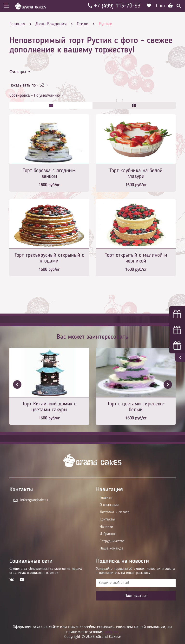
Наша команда (111, 548)
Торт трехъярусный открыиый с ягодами (49, 258)
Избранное (108, 534)
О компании (109, 505)
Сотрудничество (112, 541)
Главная (106, 498)
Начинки (106, 527)
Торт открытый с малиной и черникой (136, 258)
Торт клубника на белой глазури (136, 173)
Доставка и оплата (115, 512)
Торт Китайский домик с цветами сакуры (49, 406)
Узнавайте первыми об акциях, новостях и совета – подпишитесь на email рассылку (135, 571)
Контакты (107, 519)
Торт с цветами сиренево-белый (136, 406)
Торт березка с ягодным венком (49, 173)
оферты (111, 632)
